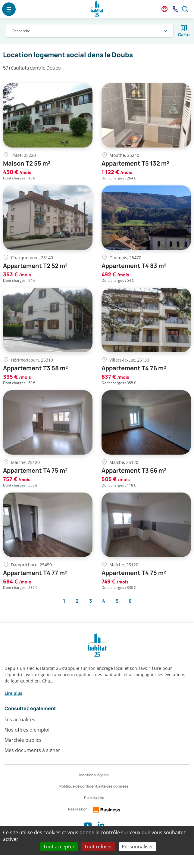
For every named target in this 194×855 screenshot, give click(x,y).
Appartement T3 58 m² (35, 368)
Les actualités (20, 719)
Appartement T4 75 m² (35, 470)
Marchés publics (23, 740)
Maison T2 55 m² (26, 163)
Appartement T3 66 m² (134, 470)
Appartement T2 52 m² (35, 266)
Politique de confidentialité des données (94, 786)
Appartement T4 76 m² (134, 368)
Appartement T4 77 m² (35, 573)
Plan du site (94, 797)
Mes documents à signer (32, 750)
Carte (184, 34)
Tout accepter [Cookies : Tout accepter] (59, 846)
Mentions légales (94, 774)
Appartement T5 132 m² (135, 163)
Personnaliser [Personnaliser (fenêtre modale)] (137, 846)
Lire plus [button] (13, 693)
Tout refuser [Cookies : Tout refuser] (98, 846)
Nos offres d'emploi (27, 729)
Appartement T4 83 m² (134, 266)
